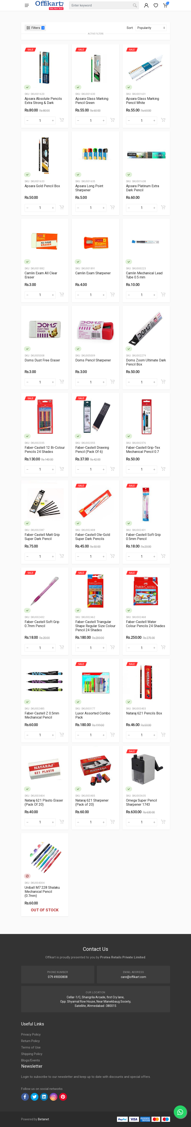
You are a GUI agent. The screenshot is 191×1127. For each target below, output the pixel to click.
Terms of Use (31, 1047)
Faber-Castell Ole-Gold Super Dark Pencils (92, 537)
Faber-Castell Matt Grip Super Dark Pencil (42, 537)
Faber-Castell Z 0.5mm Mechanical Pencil (42, 715)
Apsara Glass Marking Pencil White (142, 101)
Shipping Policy (31, 1054)
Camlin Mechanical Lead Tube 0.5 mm (144, 275)
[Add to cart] (62, 120)
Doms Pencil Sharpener (93, 360)
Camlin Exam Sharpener (93, 273)
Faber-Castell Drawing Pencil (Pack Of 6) (92, 450)
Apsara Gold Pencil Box (42, 186)
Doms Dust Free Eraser (42, 360)
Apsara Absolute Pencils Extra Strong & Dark (43, 101)
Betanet (43, 1119)
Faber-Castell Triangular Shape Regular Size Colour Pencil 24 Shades (95, 626)
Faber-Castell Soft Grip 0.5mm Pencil (143, 537)
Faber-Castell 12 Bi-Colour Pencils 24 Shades (45, 450)
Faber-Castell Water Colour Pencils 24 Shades (145, 624)
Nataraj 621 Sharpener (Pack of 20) (92, 802)
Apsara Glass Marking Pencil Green (91, 101)
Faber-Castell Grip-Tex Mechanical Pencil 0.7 (143, 450)
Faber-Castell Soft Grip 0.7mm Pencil (42, 624)
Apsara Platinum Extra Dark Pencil (142, 188)
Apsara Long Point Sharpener (89, 188)
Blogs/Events (30, 1060)
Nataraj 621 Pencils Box (144, 713)
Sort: (130, 28)
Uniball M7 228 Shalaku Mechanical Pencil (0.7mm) (42, 891)
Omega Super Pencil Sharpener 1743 (141, 802)
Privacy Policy (31, 1034)
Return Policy (30, 1041)
